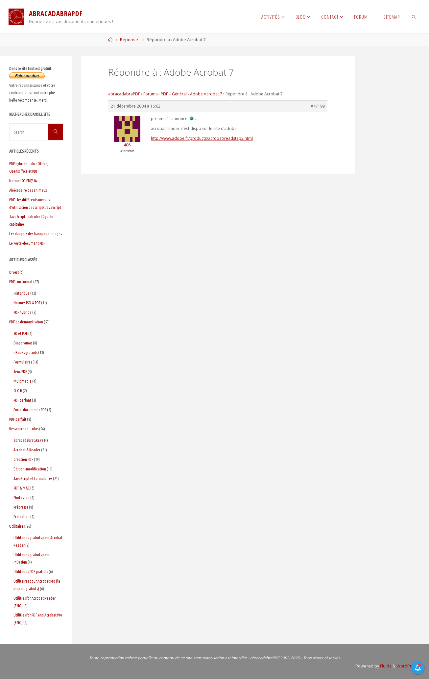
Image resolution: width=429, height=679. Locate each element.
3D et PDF (20, 333)
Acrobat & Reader (26, 449)
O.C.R (17, 390)
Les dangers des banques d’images (35, 233)
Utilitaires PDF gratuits (30, 571)
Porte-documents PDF (29, 409)
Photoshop (21, 497)
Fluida (385, 666)
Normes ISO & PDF (26, 302)
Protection (21, 516)
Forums (150, 94)
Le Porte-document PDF (27, 243)
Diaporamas (22, 342)
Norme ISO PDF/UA (23, 180)
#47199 (318, 106)
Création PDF (23, 459)
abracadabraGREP (27, 440)
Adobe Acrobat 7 (206, 94)
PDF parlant (22, 400)
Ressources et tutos (23, 428)
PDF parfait (17, 419)
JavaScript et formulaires (32, 478)
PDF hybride (22, 312)
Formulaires (22, 362)
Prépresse (20, 507)
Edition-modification (29, 468)
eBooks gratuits (25, 352)
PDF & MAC (21, 488)
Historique (21, 293)
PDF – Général (174, 94)
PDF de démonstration (26, 321)
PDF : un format (21, 281)
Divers (14, 272)
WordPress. (408, 666)
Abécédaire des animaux (28, 190)
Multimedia (22, 381)
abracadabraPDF (124, 94)
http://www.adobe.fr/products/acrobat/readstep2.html (202, 138)
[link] (413, 16)
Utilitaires (17, 526)
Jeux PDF (20, 371)
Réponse (129, 39)
